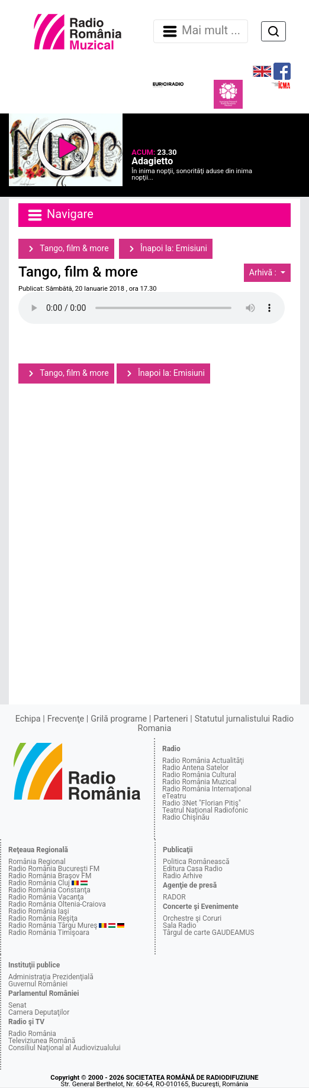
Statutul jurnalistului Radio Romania (216, 723)
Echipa (28, 719)
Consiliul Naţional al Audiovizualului (64, 1048)
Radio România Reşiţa (43, 918)
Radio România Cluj (39, 883)
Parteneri (170, 719)
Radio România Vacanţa (46, 897)
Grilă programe (119, 719)
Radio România (32, 1033)
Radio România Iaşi (38, 911)
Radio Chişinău (186, 817)
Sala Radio (180, 925)
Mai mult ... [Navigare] (200, 31)
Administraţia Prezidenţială (51, 977)
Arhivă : (264, 272)
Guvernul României (37, 984)
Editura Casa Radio (193, 869)
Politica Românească (196, 862)
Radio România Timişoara (48, 932)
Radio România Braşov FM (49, 876)
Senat (17, 1005)
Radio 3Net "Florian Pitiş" (201, 803)
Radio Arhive (182, 876)
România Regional (37, 862)
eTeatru (174, 796)
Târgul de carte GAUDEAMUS (208, 932)
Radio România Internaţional (207, 789)
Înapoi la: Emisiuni (165, 249)
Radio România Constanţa (49, 890)
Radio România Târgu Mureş (52, 925)
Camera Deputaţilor (38, 1012)
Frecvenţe (65, 719)
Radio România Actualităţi (203, 760)
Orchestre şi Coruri (192, 918)
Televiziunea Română (41, 1041)
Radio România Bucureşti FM (53, 869)
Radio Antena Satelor (195, 768)
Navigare (60, 215)
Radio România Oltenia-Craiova (57, 904)
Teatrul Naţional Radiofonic (205, 810)
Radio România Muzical (199, 782)
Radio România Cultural (199, 775)
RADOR (174, 897)
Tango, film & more (66, 249)
